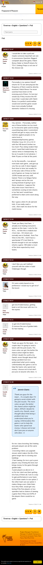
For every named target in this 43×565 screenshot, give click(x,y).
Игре (4, 6)
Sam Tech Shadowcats (7, 89)
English (14, 25)
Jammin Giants (5, 60)
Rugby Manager (25, 532)
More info (9, 563)
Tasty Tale (37, 536)
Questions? (23, 25)
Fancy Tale (23, 538)
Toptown (5, 289)
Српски (36, 2)
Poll (31, 25)
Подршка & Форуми (10, 11)
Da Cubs (5, 129)
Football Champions (33, 534)
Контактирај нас (25, 541)
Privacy (31, 543)
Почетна (6, 25)
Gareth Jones (5, 331)
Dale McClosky (6, 312)
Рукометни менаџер (26, 536)
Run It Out (31, 538)
